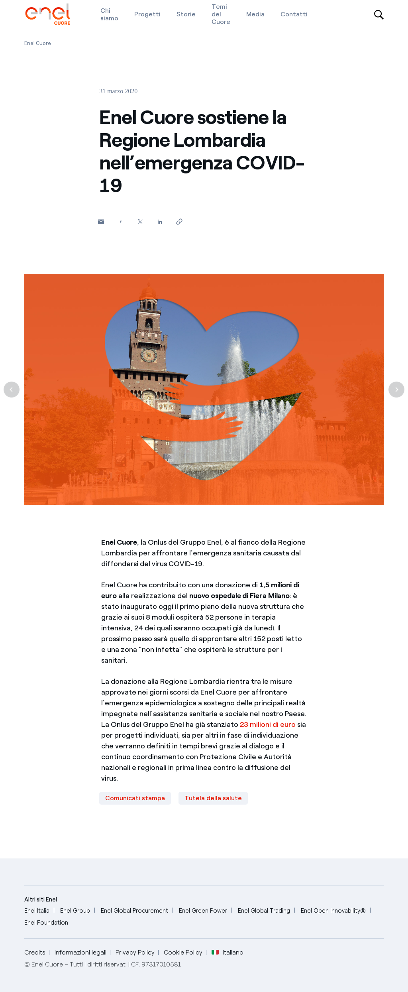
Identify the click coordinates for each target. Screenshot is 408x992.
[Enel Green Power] (203, 911)
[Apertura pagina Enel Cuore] (37, 43)
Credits (34, 952)
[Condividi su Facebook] (120, 221)
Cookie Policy (183, 952)
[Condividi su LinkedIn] (160, 221)
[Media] (255, 14)
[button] (101, 221)
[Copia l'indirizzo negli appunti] (179, 221)
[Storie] (186, 14)
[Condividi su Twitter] (140, 221)
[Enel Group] (75, 911)
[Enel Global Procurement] (134, 911)
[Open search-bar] (379, 14)
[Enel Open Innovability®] (333, 911)
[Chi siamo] (109, 14)
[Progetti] (147, 14)
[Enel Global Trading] (264, 911)
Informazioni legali (80, 952)
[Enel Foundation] (46, 923)
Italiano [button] (227, 952)
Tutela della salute (213, 798)
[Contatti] (294, 14)
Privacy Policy (135, 952)
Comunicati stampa (135, 798)
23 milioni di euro (268, 724)
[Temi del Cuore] (221, 14)
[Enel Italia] (36, 911)
